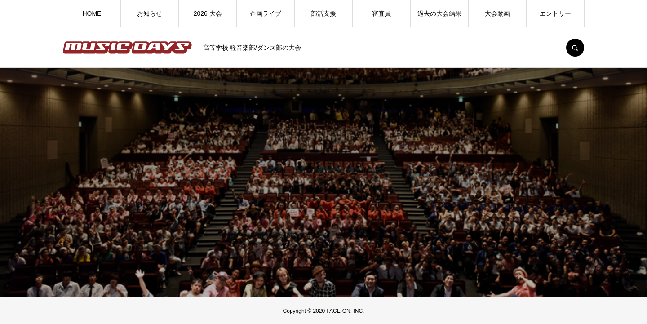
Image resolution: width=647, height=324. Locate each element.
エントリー (555, 13)
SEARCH (575, 48)
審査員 (381, 13)
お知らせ (149, 13)
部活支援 (323, 13)
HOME (91, 13)
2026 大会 (208, 13)
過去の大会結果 (439, 13)
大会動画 (497, 13)
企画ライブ (265, 13)
